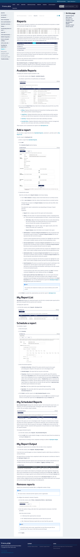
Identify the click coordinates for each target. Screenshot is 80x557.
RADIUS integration (6, 35)
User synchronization (6, 21)
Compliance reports (5, 51)
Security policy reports (5, 55)
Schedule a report (70, 20)
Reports (3, 47)
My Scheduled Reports (69, 23)
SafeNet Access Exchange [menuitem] (31, 4)
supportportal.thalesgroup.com (7, 552)
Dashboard (4, 17)
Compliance (24, 114)
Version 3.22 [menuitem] (41, 15)
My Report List (52, 292)
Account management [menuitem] (52, 4)
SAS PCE (3, 12)
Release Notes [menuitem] (15, 8)
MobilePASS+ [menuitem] (23, 4)
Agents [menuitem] (18, 4)
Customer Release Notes (33, 546)
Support (30, 543)
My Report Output (54, 279)
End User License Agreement (59, 546)
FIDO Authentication (6, 33)
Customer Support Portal (44, 546)
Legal (54, 543)
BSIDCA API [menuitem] (39, 4)
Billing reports (4, 49)
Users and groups (6, 19)
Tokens (3, 25)
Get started (4, 15)
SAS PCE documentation (61, 1)
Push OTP (4, 31)
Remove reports (69, 26)
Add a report (69, 17)
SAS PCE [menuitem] (14, 4)
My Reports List (44, 125)
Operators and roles (6, 23)
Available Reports (39, 133)
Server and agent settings (5, 38)
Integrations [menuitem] (45, 4)
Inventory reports (4, 53)
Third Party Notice (68, 546)
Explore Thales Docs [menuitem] (71, 1)
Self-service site (5, 41)
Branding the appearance (4, 44)
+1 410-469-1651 (4, 550)
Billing (22, 110)
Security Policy (24, 121)
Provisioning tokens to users (6, 28)
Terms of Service (56, 548)
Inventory (23, 118)
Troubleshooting (5, 57)
